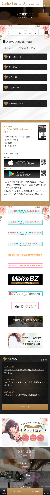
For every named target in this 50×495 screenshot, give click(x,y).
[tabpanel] (25, 432)
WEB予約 (35, 491)
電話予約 (17, 491)
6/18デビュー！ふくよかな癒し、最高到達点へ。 (22, 394)
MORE (23, 407)
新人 (33, 47)
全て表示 (23, 47)
